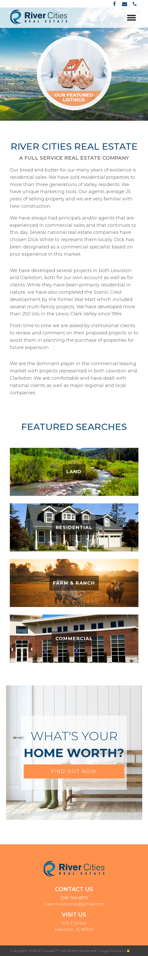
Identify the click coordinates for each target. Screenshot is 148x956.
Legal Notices (112, 950)
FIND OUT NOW (74, 771)
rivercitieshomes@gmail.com (74, 904)
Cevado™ (51, 950)
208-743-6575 (74, 897)
